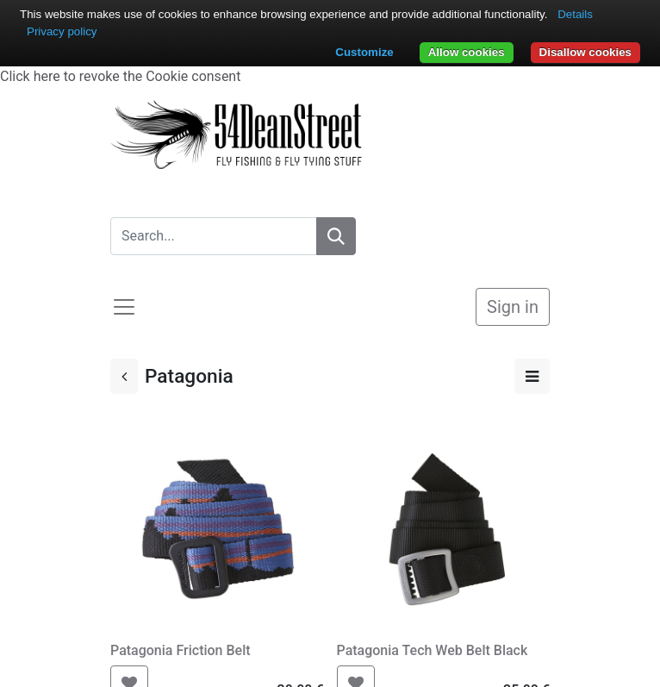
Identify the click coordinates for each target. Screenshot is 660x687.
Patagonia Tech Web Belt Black (432, 650)
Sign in (513, 307)
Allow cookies (466, 52)
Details (575, 14)
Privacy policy (62, 31)
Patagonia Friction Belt (180, 650)
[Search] (336, 236)
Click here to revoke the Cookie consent (120, 76)
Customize (364, 52)
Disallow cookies (585, 52)
